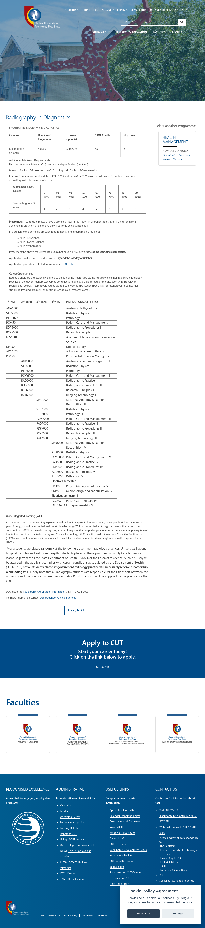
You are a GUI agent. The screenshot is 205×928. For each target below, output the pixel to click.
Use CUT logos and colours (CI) (77, 845)
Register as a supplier (72, 822)
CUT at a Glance (119, 844)
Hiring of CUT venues (72, 839)
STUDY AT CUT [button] (101, 32)
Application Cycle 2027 (123, 810)
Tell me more (184, 902)
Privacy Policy (71, 915)
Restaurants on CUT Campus (126, 872)
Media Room (117, 866)
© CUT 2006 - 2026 (50, 915)
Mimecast (65, 867)
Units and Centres (120, 883)
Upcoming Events (70, 816)
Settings (177, 913)
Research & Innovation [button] (131, 32)
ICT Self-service (68, 873)
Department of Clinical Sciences (58, 597)
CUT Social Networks (121, 861)
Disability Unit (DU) (120, 878)
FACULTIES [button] (159, 32)
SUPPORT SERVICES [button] (167, 10)
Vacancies (65, 805)
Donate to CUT (91, 10)
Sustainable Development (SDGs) (128, 849)
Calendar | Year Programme (125, 815)
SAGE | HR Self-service (72, 879)
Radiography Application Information (44, 591)
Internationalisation (121, 855)
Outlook (82, 862)
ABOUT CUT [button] (179, 32)
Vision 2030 (116, 827)
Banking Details (69, 828)
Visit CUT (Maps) (168, 810)
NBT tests (68, 264)
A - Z (184, 10)
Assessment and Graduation (125, 821)
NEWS (134, 10)
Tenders (64, 811)
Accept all (143, 913)
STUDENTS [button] (72, 10)
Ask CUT (164, 875)
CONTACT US (146, 10)
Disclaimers (87, 915)
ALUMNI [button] (108, 10)
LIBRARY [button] (122, 10)
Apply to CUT (102, 667)
